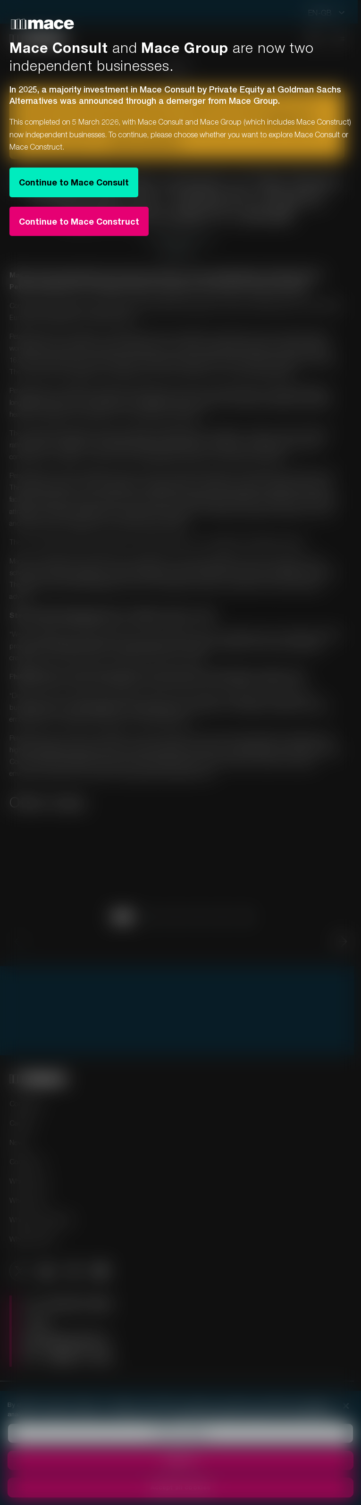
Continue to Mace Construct (79, 221)
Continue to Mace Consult (74, 182)
